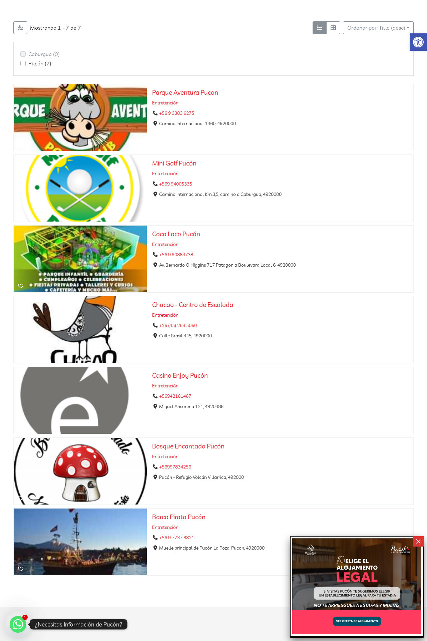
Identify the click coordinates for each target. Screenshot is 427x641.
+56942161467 (175, 396)
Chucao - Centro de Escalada (192, 305)
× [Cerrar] (418, 541)
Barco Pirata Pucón (178, 517)
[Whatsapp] (18, 624)
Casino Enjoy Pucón (180, 375)
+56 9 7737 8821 (176, 538)
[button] (418, 42)
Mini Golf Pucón (174, 163)
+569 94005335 (175, 184)
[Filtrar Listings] (20, 27)
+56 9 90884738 (176, 255)
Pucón (39, 63)
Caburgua (44, 54)
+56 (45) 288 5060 (178, 326)
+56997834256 (175, 467)
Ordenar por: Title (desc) (376, 27)
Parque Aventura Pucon (185, 92)
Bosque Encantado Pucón (188, 446)
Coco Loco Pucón (176, 234)
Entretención (165, 103)
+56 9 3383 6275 (176, 113)
